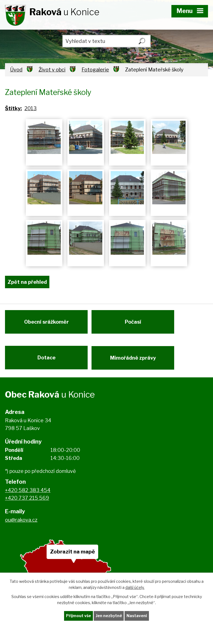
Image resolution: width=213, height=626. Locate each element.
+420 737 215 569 (27, 501)
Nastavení (137, 616)
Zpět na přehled (27, 282)
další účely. (134, 587)
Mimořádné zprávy (134, 360)
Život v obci (52, 70)
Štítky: (13, 108)
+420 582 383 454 (27, 493)
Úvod (16, 70)
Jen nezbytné (109, 616)
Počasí (134, 323)
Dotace (46, 360)
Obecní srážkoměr (46, 323)
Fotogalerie (95, 70)
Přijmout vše (78, 616)
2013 (30, 108)
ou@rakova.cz (21, 523)
